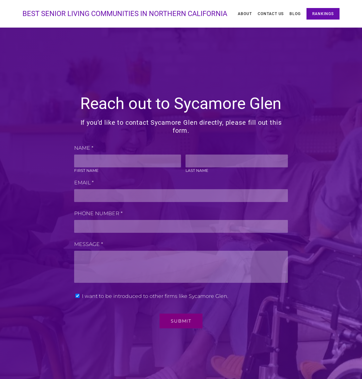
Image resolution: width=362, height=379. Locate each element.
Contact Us (271, 14)
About (245, 14)
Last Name (196, 170)
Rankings (323, 14)
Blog (295, 14)
